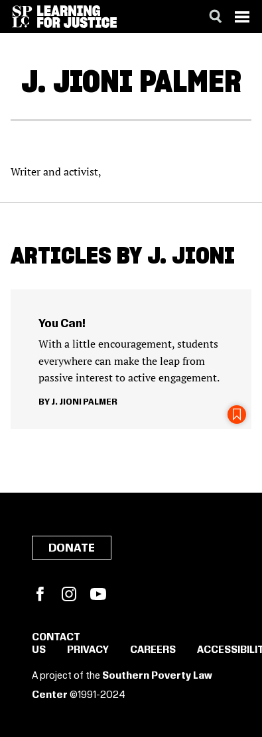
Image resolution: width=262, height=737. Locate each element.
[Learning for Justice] (77, 16)
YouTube (98, 594)
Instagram (69, 594)
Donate (71, 548)
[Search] (215, 16)
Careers (153, 650)
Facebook (40, 594)
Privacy (88, 650)
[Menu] (242, 16)
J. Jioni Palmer (84, 402)
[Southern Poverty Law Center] (22, 16)
